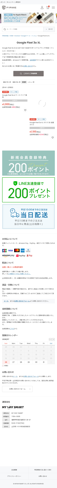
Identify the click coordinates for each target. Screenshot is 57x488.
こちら (12, 329)
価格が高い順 (16, 82)
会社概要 (14, 470)
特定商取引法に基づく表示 (42, 470)
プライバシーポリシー (14, 476)
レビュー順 (31, 82)
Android (17, 36)
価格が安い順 (7, 82)
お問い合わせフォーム (22, 301)
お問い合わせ (28, 66)
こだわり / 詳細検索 (30, 73)
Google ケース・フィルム (29, 36)
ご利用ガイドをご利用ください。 (19, 274)
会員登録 (33, 60)
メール (6, 301)
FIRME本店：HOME (7, 36)
